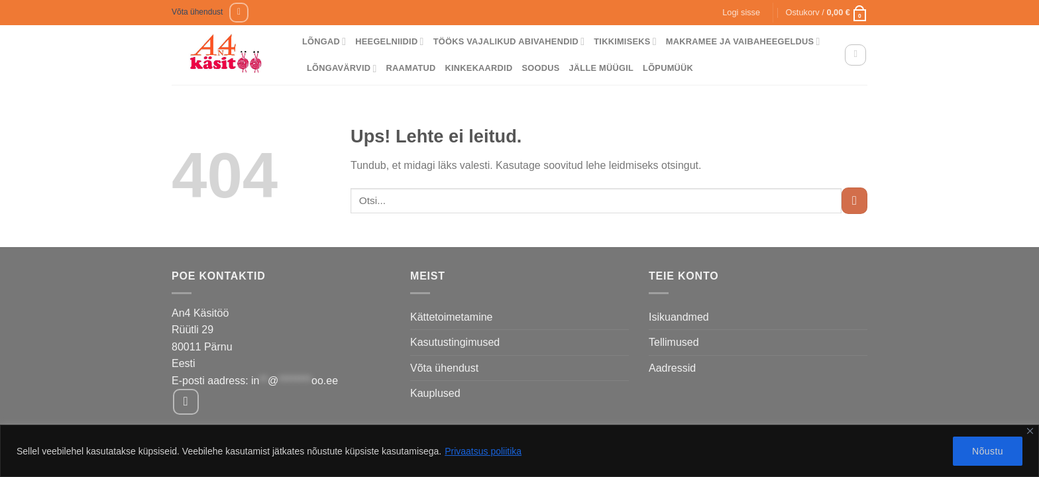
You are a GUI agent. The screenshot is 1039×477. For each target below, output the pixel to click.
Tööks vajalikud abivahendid (509, 41)
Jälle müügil (601, 68)
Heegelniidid (389, 41)
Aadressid (672, 368)
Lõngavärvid (342, 68)
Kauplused (435, 393)
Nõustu (987, 451)
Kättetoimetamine (451, 317)
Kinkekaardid (479, 68)
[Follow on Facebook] (238, 12)
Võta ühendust (197, 12)
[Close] (1030, 431)
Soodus (540, 68)
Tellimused (674, 342)
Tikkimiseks (625, 41)
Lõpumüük (668, 68)
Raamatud (411, 68)
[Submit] (854, 200)
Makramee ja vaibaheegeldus (743, 41)
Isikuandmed (679, 317)
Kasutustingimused (455, 342)
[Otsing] (855, 55)
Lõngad (324, 41)
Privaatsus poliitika (483, 451)
